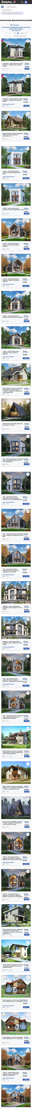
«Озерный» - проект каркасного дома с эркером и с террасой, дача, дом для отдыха (13, 65)
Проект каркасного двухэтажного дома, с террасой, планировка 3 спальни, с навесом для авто (13, 966)
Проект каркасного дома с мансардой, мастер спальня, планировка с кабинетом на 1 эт (13, 135)
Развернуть (16, 24)
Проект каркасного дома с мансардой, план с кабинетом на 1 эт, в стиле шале (13, 1000)
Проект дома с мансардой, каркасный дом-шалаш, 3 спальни (12, 424)
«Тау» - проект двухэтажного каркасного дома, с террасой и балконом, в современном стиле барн (13, 680)
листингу (22, 33)
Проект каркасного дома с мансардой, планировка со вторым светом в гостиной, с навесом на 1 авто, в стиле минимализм (13, 931)
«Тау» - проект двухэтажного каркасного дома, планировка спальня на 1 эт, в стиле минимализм (13, 460)
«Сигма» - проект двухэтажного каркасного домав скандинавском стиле (12, 172)
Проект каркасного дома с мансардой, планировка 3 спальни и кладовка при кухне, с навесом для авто (13, 752)
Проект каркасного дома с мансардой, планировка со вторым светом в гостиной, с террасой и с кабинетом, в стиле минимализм (13, 390)
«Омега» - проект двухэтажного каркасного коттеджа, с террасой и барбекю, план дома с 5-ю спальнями (12, 858)
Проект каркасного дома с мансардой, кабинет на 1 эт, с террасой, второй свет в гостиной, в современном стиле (13, 788)
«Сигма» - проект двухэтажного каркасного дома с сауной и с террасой (13, 316)
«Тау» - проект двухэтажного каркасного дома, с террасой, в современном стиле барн (13, 535)
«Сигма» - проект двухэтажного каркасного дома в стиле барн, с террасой (11, 245)
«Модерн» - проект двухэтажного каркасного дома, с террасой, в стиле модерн (12, 608)
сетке (15, 33)
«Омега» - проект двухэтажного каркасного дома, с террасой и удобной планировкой (11, 1074)
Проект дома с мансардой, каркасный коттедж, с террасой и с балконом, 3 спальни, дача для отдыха (12, 823)
